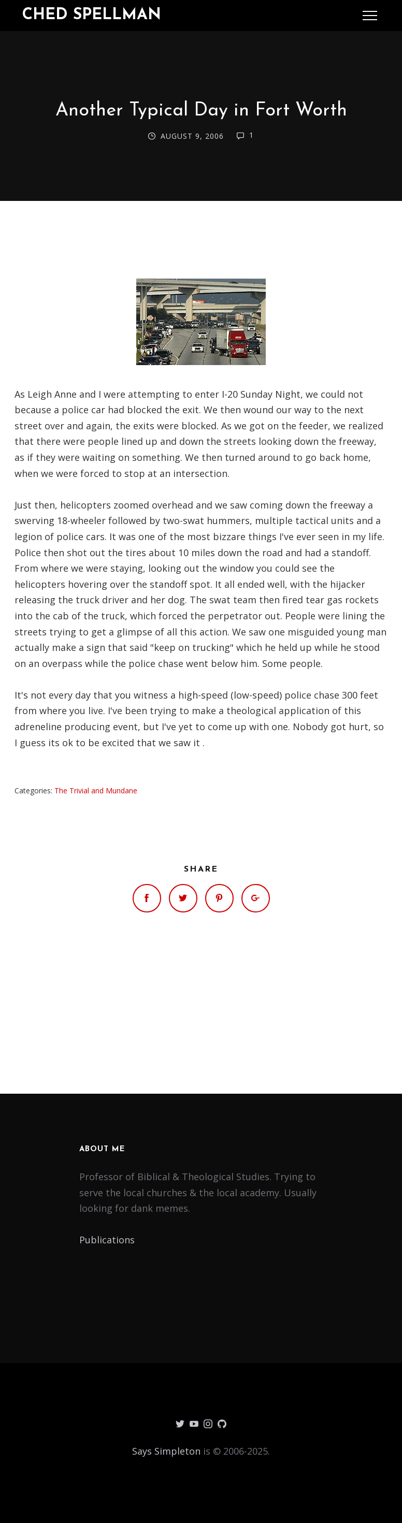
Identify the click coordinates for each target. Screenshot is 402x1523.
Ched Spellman (91, 15)
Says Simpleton (166, 1451)
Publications (107, 1240)
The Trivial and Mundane (95, 790)
